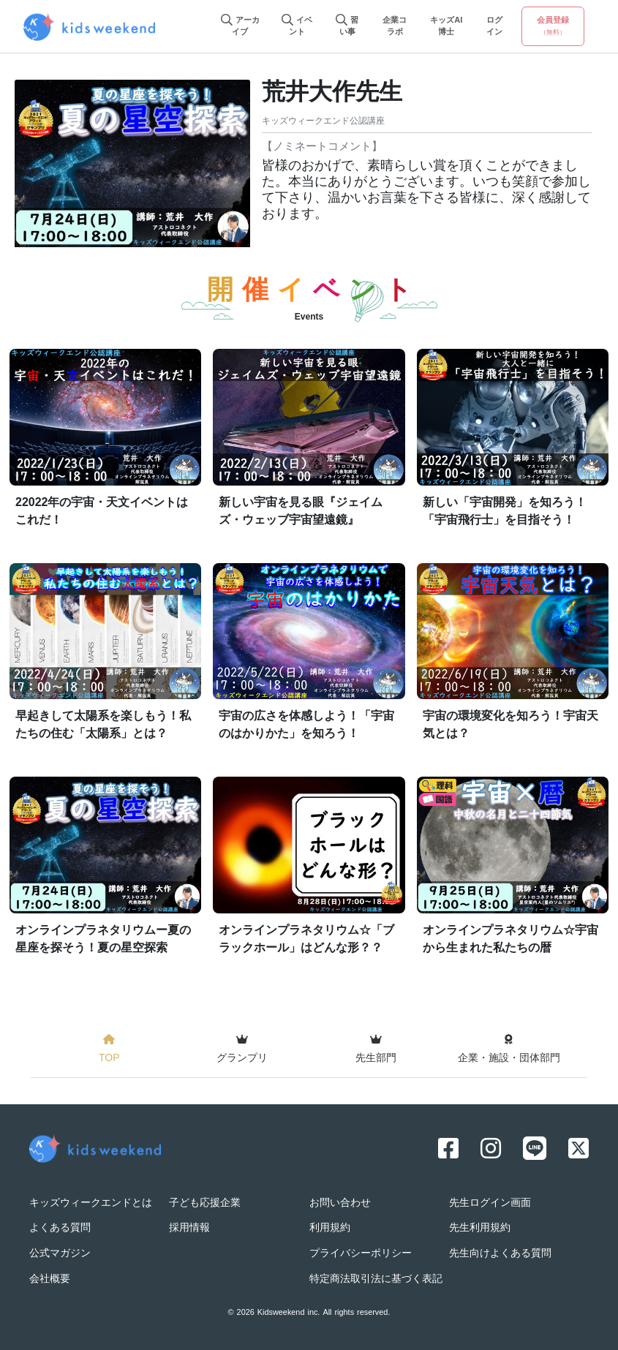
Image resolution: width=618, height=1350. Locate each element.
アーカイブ (240, 26)
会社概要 (49, 1279)
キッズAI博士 (446, 26)
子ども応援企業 (205, 1203)
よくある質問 (60, 1228)
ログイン (494, 26)
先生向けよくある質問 (500, 1253)
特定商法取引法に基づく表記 (375, 1279)
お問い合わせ (340, 1203)
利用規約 (329, 1228)
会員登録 (553, 26)
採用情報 (189, 1228)
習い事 (347, 26)
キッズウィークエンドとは (90, 1203)
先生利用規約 (479, 1228)
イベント (297, 26)
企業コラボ (395, 26)
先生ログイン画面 (490, 1203)
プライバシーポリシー (360, 1253)
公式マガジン (60, 1253)
